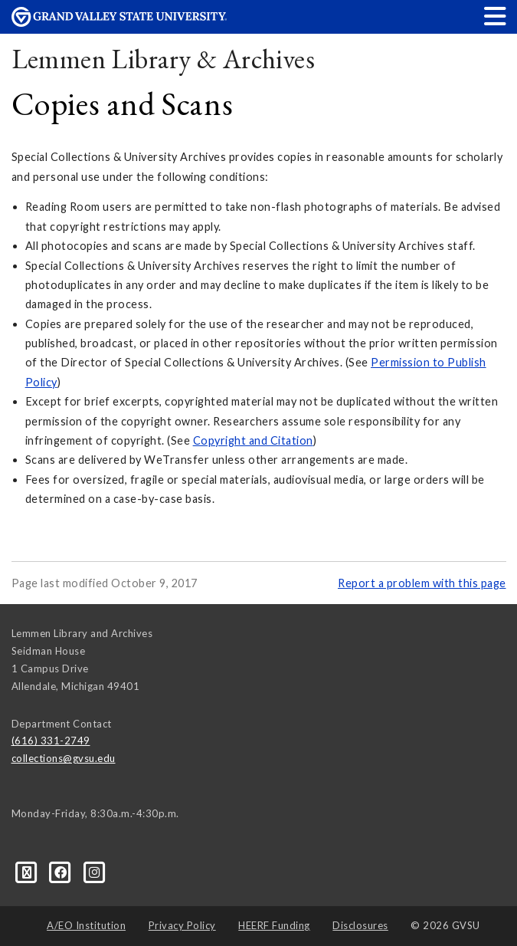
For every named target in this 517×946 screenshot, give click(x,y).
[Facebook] (62, 871)
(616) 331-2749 (50, 740)
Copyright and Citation (253, 440)
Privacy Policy (182, 925)
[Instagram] (94, 871)
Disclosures (360, 925)
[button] (495, 16)
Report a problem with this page (422, 583)
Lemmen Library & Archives (163, 58)
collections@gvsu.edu (63, 758)
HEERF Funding (274, 925)
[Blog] (28, 871)
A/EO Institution (86, 925)
